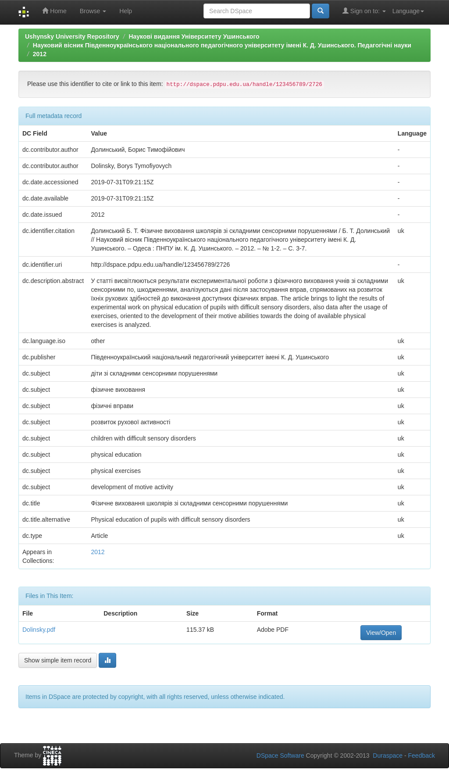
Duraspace (388, 755)
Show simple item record (57, 660)
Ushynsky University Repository (72, 36)
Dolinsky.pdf (38, 629)
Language (408, 10)
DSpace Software (280, 755)
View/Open (381, 632)
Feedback (421, 755)
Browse (93, 10)
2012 (39, 53)
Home (54, 10)
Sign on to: (364, 10)
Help (125, 10)
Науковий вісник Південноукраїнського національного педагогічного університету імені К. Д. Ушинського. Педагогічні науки (222, 45)
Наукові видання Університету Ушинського (193, 36)
